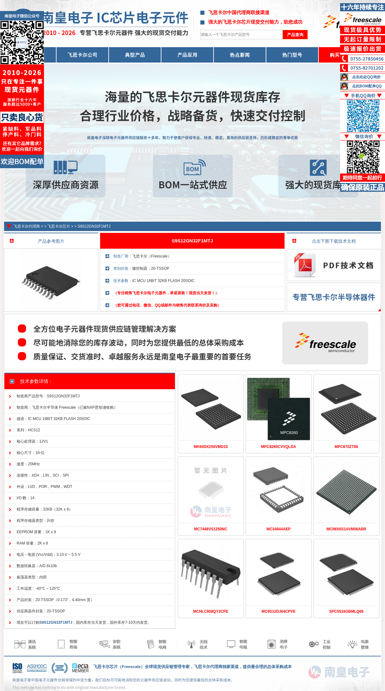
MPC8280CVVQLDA (278, 447)
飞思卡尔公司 (83, 55)
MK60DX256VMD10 (211, 447)
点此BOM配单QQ (367, 86)
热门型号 (292, 55)
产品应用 (187, 55)
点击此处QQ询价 (366, 77)
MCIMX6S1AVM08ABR (346, 529)
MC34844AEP (279, 529)
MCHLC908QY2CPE (210, 611)
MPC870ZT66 (346, 447)
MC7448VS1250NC (210, 529)
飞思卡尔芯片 (58, 226)
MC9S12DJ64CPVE (279, 611)
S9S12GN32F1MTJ (94, 226)
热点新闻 (240, 55)
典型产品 (135, 55)
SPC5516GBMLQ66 (346, 611)
